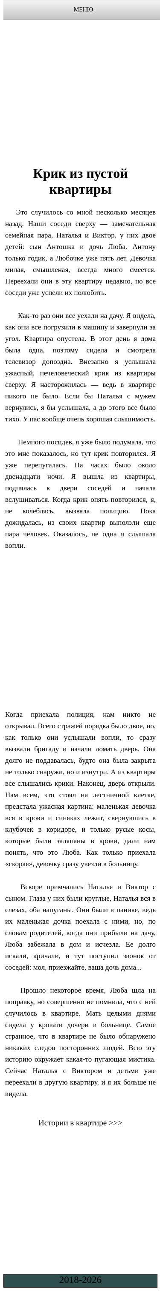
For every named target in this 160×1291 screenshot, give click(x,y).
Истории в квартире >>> (80, 1122)
